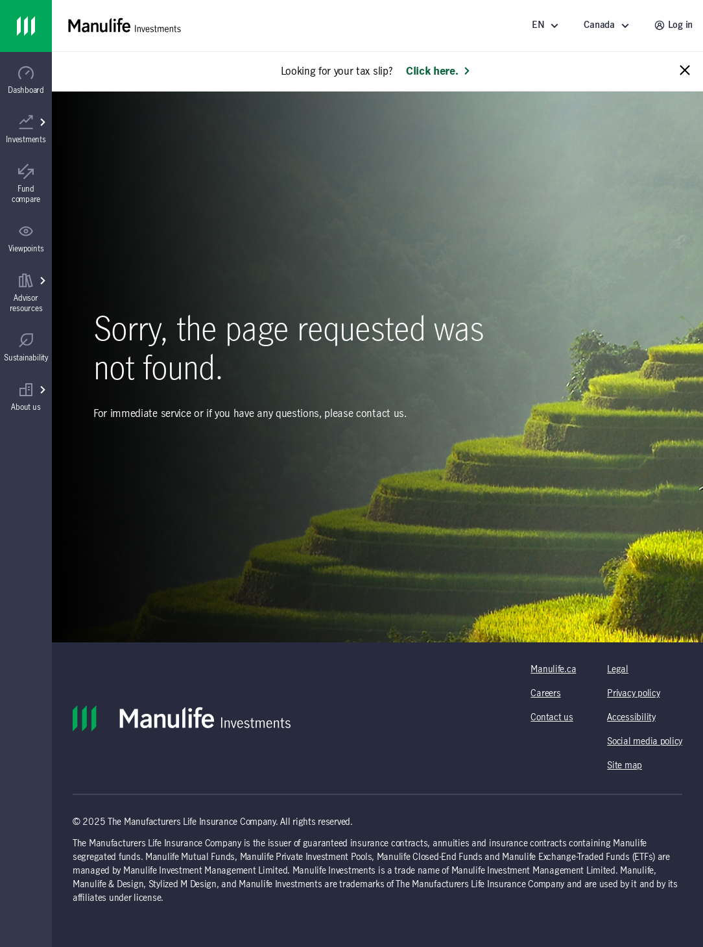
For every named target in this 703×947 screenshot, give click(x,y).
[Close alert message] (685, 71)
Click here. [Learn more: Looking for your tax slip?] (438, 71)
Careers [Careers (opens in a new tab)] (545, 693)
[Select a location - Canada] (608, 25)
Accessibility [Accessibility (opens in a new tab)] (631, 717)
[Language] (547, 25)
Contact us (551, 717)
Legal (617, 669)
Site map (624, 765)
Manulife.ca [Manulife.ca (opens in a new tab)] (553, 669)
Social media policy (644, 741)
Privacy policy (633, 693)
